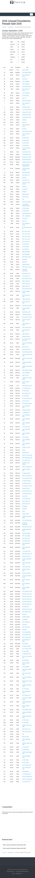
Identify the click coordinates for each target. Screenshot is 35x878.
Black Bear (24, 259)
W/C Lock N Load (26, 231)
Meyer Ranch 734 (26, 501)
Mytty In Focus (25, 346)
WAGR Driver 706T (26, 312)
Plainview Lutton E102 (27, 593)
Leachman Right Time (27, 491)
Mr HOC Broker (25, 95)
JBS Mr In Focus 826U (27, 455)
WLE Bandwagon (26, 254)
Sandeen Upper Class (27, 162)
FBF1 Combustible (26, 215)
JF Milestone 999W (26, 646)
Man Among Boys (26, 172)
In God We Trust (25, 180)
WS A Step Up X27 (26, 273)
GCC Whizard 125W (26, 611)
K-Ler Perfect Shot (26, 781)
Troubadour (24, 506)
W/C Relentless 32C (26, 154)
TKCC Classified (25, 81)
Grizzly (23, 450)
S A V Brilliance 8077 (26, 774)
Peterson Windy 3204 (27, 596)
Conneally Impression (27, 493)
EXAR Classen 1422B (27, 609)
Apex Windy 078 (25, 334)
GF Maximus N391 (26, 473)
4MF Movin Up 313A (26, 256)
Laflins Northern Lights (27, 370)
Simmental (24, 508)
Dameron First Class (26, 157)
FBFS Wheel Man (26, 251)
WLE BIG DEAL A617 (27, 213)
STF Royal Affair (25, 666)
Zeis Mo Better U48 (26, 634)
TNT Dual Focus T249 (27, 485)
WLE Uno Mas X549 (26, 327)
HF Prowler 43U (25, 606)
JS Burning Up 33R (26, 483)
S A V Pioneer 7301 (26, 498)
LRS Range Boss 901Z (27, 457)
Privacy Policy (10, 871)
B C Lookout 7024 (26, 460)
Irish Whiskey (25, 643)
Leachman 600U (25, 264)
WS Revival (24, 78)
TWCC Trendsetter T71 (27, 466)
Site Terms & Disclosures (22, 871)
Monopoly (24, 119)
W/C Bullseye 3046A (26, 72)
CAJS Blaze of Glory (26, 117)
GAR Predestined (26, 372)
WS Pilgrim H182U (26, 107)
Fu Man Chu (25, 189)
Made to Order (25, 196)
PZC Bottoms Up (26, 175)
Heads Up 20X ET (26, 488)
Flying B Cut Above (26, 409)
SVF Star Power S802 (27, 305)
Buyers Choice (25, 69)
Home (13, 873)
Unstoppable (25, 619)
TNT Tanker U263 (26, 426)
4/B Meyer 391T (25, 452)
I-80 (23, 199)
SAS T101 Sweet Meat (27, 779)
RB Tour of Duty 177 (26, 349)
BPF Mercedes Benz (26, 632)
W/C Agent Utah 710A (27, 317)
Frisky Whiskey (25, 771)
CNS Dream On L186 (26, 267)
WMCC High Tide (26, 281)
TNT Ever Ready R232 (27, 776)
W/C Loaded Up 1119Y (27, 278)
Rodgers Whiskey (26, 616)
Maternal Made (25, 194)
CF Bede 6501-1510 (26, 653)
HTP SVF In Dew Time (27, 398)
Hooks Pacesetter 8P (26, 314)
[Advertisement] (17, 794)
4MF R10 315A (25, 736)
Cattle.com (4, 27)
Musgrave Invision (26, 336)
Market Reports (11, 27)
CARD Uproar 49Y (26, 299)
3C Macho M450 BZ (26, 480)
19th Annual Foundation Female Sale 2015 (14, 848)
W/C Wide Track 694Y (27, 403)
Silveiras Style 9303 (26, 100)
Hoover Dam (25, 496)
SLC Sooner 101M (26, 151)
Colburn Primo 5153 (26, 112)
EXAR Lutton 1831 (26, 566)
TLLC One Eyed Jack (26, 109)
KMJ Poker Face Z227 (27, 288)
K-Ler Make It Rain (26, 388)
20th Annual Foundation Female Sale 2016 (14, 845)
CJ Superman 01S (26, 412)
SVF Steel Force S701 (27, 131)
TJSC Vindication (26, 93)
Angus (23, 511)
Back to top (19, 873)
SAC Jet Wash (25, 437)
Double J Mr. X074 (26, 447)
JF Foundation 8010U (27, 709)
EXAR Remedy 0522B (27, 352)
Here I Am (24, 98)
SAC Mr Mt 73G (25, 400)
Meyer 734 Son (25, 375)
